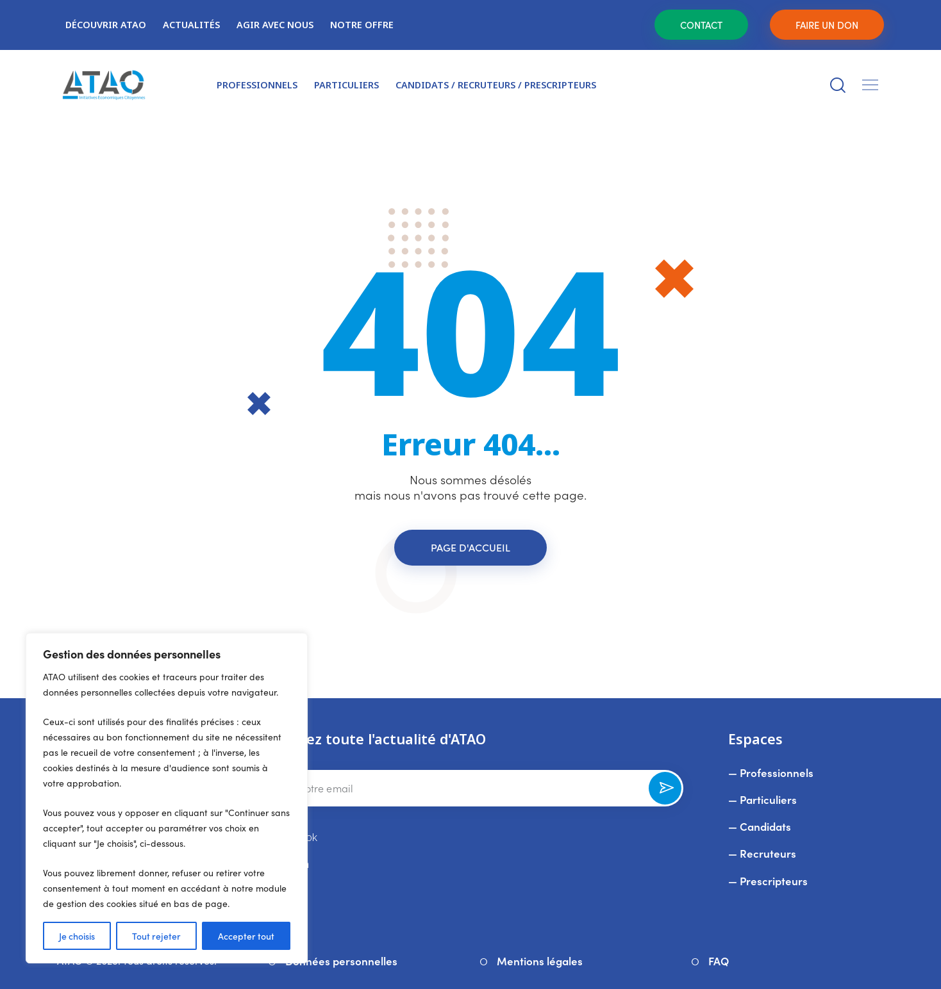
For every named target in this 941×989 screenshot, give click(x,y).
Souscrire (665, 793)
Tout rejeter (156, 935)
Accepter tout (246, 935)
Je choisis (77, 935)
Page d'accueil (470, 547)
